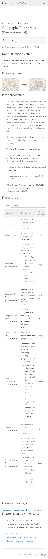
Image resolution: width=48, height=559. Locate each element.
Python (15, 205)
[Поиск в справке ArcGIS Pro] (22, 3)
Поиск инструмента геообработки (21, 541)
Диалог (6, 205)
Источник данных (34, 510)
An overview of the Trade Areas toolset (22, 537)
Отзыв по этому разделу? (34, 554)
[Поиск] (44, 3)
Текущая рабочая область (13, 510)
